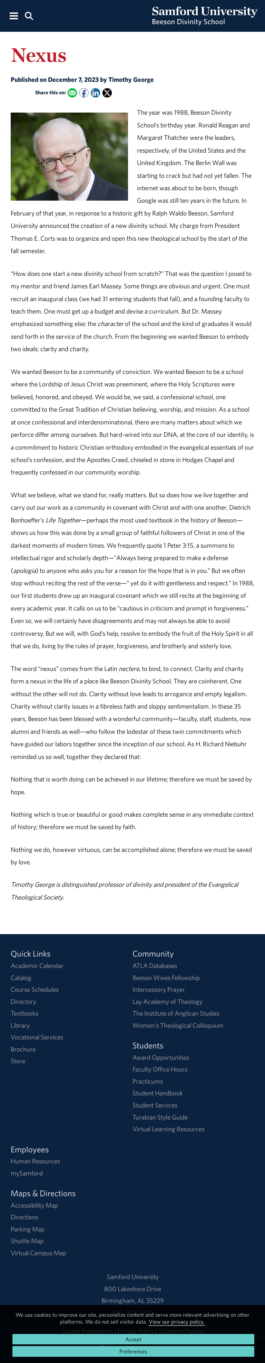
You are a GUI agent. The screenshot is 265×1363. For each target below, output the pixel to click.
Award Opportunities (160, 1057)
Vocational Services (37, 1037)
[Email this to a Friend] (72, 92)
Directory (23, 1001)
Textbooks (24, 1013)
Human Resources (35, 1161)
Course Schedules (35, 989)
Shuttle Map (27, 1241)
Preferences (133, 1351)
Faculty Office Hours (159, 1069)
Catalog (21, 977)
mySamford (27, 1173)
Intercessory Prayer (158, 989)
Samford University (133, 1277)
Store (18, 1061)
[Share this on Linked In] (95, 92)
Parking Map (28, 1229)
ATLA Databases (154, 965)
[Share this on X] (107, 92)
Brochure (23, 1049)
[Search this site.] (29, 15)
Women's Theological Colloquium (178, 1025)
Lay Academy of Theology (167, 1001)
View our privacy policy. (177, 1321)
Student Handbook (157, 1093)
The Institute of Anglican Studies (175, 1013)
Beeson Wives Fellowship (166, 977)
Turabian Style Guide (160, 1117)
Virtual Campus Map (38, 1253)
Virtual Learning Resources (168, 1129)
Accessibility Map (34, 1205)
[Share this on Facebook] (83, 92)
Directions (24, 1217)
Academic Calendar (37, 965)
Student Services (154, 1105)
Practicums (147, 1081)
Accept (133, 1339)
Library (20, 1025)
